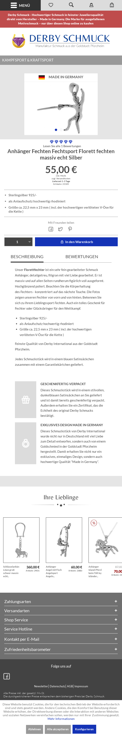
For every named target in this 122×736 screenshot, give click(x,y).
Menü (20, 5)
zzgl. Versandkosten (61, 178)
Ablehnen (34, 729)
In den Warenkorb (76, 242)
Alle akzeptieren (58, 729)
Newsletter (41, 686)
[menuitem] (20, 5)
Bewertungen (81, 256)
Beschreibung (27, 256)
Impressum (81, 686)
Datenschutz (57, 686)
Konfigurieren (84, 729)
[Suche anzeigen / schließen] (71, 5)
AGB (70, 686)
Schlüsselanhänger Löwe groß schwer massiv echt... (11, 571)
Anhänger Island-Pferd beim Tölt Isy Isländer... (95, 571)
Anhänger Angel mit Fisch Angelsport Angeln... (54, 571)
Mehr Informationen (61, 718)
